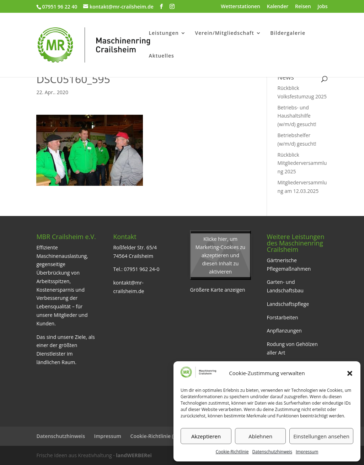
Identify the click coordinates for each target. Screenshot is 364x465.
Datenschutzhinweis (272, 452)
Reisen (303, 7)
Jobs (322, 7)
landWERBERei (133, 455)
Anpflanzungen (284, 330)
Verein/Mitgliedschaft (224, 33)
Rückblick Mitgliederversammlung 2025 (302, 163)
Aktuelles (161, 56)
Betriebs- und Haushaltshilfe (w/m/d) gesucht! (297, 116)
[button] (349, 373)
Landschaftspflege (288, 304)
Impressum (307, 452)
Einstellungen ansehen (321, 436)
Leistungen (163, 33)
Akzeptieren (206, 436)
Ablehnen (260, 436)
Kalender (278, 7)
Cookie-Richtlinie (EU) (156, 436)
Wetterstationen (240, 7)
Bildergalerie (287, 33)
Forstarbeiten (282, 317)
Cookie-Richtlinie (232, 452)
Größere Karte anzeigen (217, 289)
